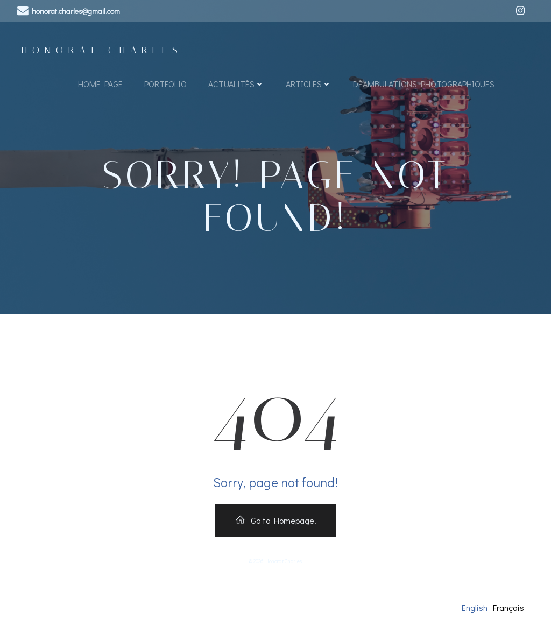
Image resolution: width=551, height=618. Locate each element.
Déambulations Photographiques (424, 83)
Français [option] (508, 607)
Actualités (236, 83)
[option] (508, 607)
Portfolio (165, 83)
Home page (100, 83)
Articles (308, 83)
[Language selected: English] (495, 607)
